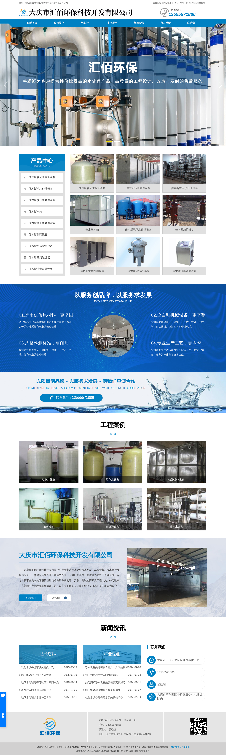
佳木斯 (120, 751)
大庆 (126, 751)
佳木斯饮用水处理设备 (42, 200)
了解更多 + (30, 598)
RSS (176, 3)
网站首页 (32, 22)
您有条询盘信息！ (196, 3)
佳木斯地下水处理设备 (42, 223)
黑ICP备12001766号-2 (77, 747)
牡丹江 (113, 751)
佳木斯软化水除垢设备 (42, 177)
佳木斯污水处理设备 (41, 188)
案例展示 (112, 22)
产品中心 (86, 22)
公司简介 (59, 22)
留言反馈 (166, 22)
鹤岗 (141, 751)
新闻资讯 (139, 22)
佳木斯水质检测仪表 (41, 246)
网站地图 (167, 3)
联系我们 (192, 22)
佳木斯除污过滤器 (39, 257)
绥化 (131, 751)
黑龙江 (90, 751)
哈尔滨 (97, 751)
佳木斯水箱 (35, 211)
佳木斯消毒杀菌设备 (41, 268)
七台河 (146, 751)
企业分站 (157, 3)
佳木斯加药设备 (38, 234)
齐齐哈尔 (105, 751)
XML (182, 3)
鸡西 (136, 751)
